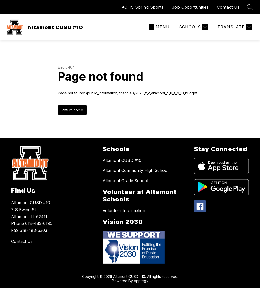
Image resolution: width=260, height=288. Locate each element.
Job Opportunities (190, 7)
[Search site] (250, 7)
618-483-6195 (38, 223)
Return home (72, 110)
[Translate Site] (234, 27)
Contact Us (228, 7)
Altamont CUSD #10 (122, 160)
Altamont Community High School (135, 170)
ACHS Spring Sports (143, 7)
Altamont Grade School (125, 180)
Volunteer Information (124, 210)
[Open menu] (159, 27)
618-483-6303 (33, 230)
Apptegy (141, 281)
